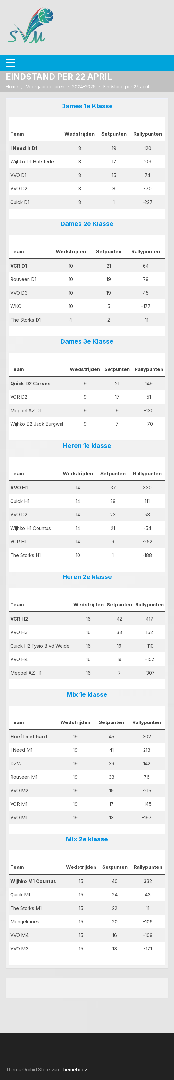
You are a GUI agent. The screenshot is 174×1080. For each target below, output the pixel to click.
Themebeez (73, 1069)
